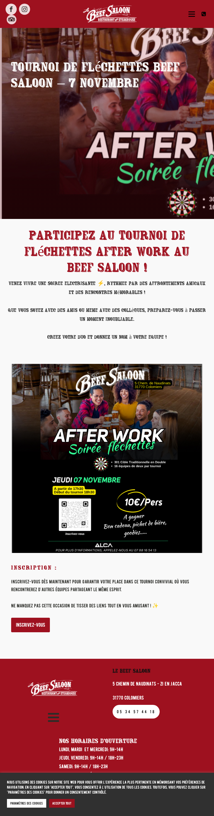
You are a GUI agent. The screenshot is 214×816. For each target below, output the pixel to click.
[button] (204, 13)
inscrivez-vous (30, 625)
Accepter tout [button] (61, 803)
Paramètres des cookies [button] (26, 803)
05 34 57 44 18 (136, 711)
